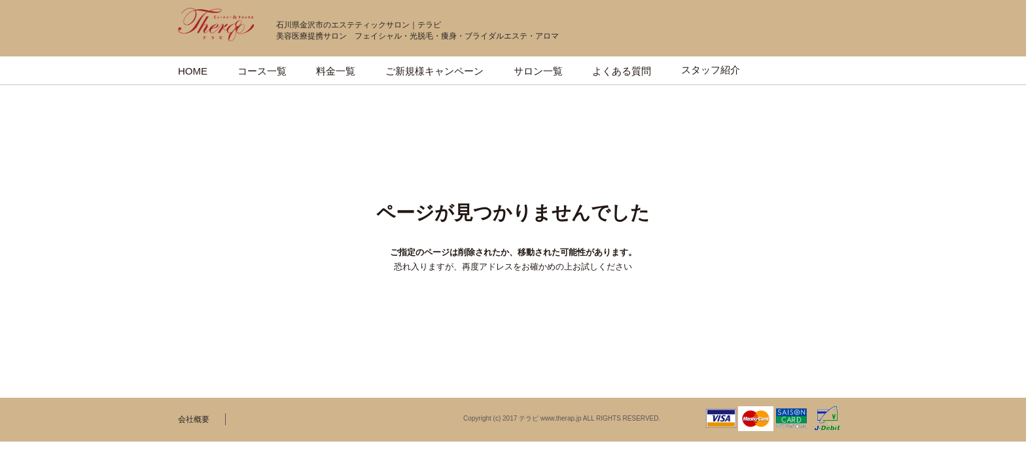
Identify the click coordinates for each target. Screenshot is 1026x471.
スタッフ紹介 (710, 69)
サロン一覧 (538, 71)
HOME (192, 71)
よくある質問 (621, 71)
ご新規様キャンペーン (434, 71)
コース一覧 (262, 71)
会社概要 (193, 419)
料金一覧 (335, 71)
